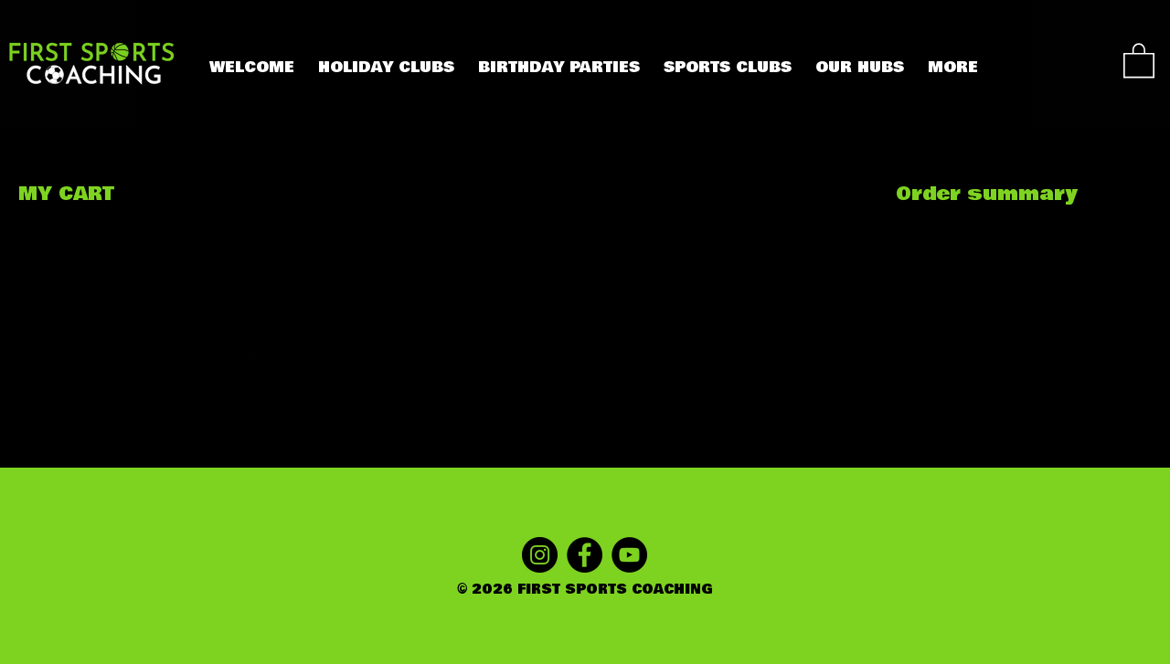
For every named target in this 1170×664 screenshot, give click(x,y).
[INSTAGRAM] (540, 555)
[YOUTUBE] (629, 555)
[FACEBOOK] (584, 555)
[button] (1138, 59)
